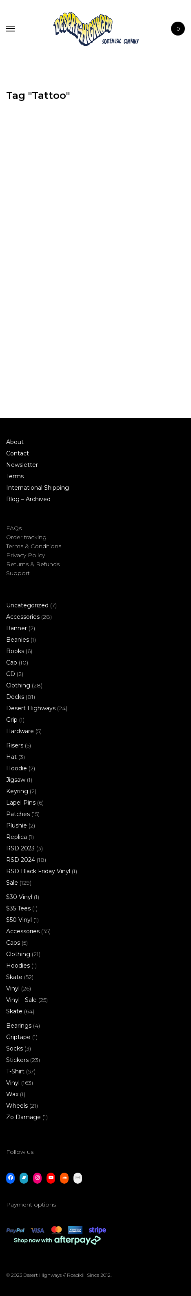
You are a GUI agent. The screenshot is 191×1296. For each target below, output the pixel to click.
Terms (15, 476)
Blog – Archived (28, 499)
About (15, 442)
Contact (17, 453)
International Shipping (37, 487)
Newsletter (22, 464)
